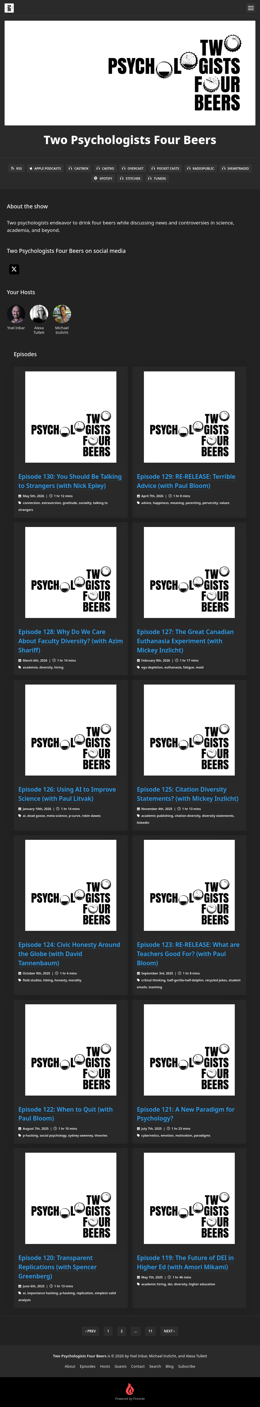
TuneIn (157, 178)
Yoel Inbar (16, 317)
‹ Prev (90, 1331)
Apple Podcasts (45, 168)
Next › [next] (169, 1331)
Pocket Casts (165, 168)
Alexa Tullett (39, 320)
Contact (138, 1366)
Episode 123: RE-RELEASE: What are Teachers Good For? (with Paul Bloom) (188, 953)
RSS (16, 168)
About (70, 1366)
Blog (170, 1366)
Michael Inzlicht (62, 320)
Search (155, 1366)
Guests (121, 1366)
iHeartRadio (235, 168)
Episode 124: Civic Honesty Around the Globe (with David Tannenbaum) (69, 953)
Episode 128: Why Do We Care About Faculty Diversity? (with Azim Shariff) (70, 640)
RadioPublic (200, 168)
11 (150, 1331)
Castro (105, 168)
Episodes (87, 1366)
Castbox (78, 168)
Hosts (105, 1366)
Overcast (132, 168)
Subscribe (186, 1366)
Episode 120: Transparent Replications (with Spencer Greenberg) (57, 1266)
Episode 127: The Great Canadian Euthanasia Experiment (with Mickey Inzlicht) (185, 640)
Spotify (103, 178)
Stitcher (130, 178)
